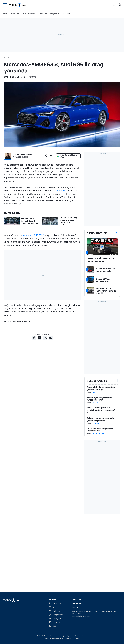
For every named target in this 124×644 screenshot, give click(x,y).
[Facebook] (55, 603)
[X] (51, 607)
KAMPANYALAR (98, 434)
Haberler (5, 14)
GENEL (95, 403)
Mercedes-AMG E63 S (33, 235)
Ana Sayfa (8, 58)
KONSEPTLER (98, 413)
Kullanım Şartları (81, 636)
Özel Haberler (29, 14)
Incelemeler (16, 14)
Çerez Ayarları (68, 636)
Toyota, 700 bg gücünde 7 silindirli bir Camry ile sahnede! (101, 408)
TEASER (96, 423)
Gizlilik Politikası (42, 636)
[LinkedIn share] (45, 337)
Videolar (43, 14)
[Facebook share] (33, 337)
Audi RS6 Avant (59, 190)
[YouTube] (54, 622)
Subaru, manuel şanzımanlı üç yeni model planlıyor (100, 419)
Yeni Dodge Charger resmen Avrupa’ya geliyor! (99, 398)
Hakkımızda (76, 599)
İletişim (75, 607)
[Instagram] (55, 618)
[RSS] (52, 626)
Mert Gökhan (26, 154)
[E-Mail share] (50, 337)
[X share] (39, 337)
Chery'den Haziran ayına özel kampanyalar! (100, 429)
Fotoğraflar (54, 14)
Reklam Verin (77, 603)
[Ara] (114, 4)
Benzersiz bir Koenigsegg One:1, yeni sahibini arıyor (101, 388)
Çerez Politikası (55, 636)
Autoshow (65, 14)
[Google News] (56, 615)
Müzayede (97, 392)
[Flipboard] (54, 611)
